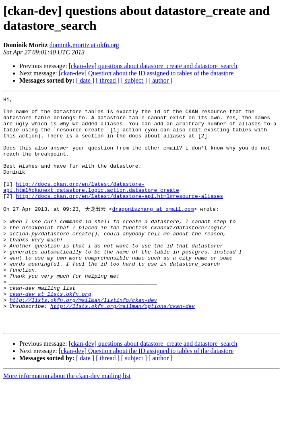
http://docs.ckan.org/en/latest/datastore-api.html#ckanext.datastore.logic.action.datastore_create (91, 205)
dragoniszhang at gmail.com (153, 231)
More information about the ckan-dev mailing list (66, 421)
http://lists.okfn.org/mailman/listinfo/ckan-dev (83, 340)
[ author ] (161, 80)
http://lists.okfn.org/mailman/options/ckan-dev (122, 347)
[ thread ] (108, 80)
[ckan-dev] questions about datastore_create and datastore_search (153, 65)
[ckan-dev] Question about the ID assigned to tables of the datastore (146, 73)
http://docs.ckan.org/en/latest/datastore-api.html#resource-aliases (119, 216)
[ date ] (85, 80)
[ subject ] (134, 80)
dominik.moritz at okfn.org (84, 45)
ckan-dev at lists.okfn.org (50, 333)
